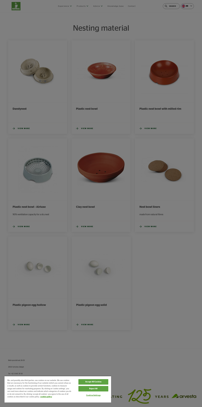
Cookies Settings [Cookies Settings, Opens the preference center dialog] (93, 395)
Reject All (93, 389)
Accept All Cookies (93, 382)
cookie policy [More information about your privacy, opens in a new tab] (46, 397)
